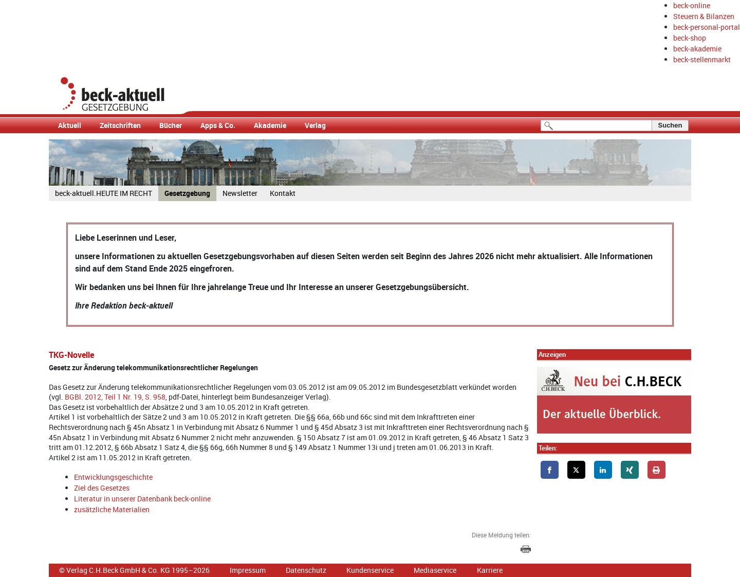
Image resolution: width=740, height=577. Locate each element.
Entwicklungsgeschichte (113, 477)
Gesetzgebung (187, 193)
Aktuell (69, 125)
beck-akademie (697, 48)
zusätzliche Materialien (112, 509)
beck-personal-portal (706, 27)
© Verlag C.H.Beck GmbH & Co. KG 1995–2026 (134, 570)
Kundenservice (370, 570)
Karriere (490, 570)
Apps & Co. (217, 125)
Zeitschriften (120, 125)
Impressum (248, 570)
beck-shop (689, 38)
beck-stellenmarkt (702, 59)
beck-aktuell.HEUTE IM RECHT (103, 193)
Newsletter (240, 193)
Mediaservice (435, 570)
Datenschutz (306, 570)
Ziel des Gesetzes (102, 488)
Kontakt (282, 193)
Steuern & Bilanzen (703, 16)
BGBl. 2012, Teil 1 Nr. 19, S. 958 (115, 397)
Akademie (270, 125)
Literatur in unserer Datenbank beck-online (142, 498)
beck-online (691, 5)
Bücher (170, 125)
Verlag (315, 125)
